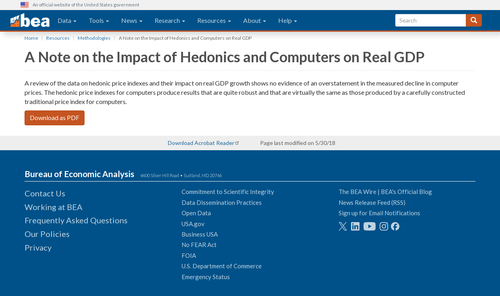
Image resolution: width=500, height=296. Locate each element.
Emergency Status (206, 276)
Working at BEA (54, 207)
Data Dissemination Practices (222, 202)
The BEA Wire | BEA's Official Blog (385, 191)
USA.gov (193, 223)
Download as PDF (54, 117)
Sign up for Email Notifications (379, 212)
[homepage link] (30, 20)
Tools (99, 20)
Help (287, 20)
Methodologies (94, 38)
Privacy (38, 247)
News (132, 20)
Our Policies (47, 234)
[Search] (474, 20)
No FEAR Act (199, 244)
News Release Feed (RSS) (372, 202)
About (254, 20)
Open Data (196, 212)
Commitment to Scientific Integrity (228, 191)
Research (170, 20)
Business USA (200, 234)
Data (67, 20)
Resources (214, 20)
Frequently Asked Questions (76, 220)
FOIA (189, 255)
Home (31, 38)
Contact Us (45, 193)
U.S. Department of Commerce (222, 265)
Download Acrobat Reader (201, 142)
